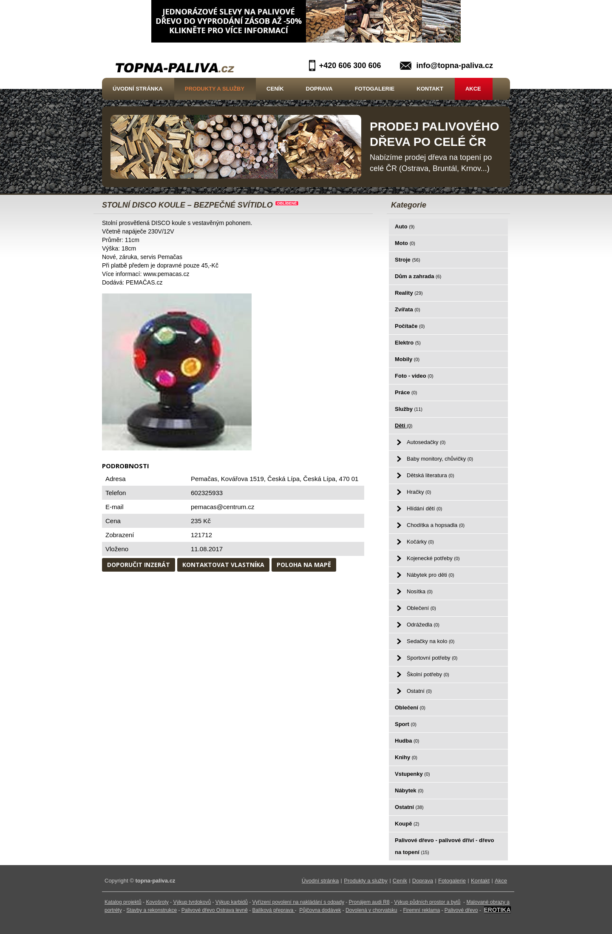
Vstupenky (412, 774)
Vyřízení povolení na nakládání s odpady (298, 902)
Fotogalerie (375, 88)
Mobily (407, 359)
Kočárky (420, 541)
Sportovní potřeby (432, 658)
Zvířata (407, 309)
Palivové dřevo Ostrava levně (214, 910)
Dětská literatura (430, 475)
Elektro (408, 342)
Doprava (319, 88)
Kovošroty (157, 902)
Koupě (407, 823)
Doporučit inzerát (138, 565)
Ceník (274, 88)
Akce (473, 88)
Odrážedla (423, 624)
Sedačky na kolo (430, 641)
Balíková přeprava (273, 910)
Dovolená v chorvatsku (371, 910)
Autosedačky (426, 442)
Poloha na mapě (304, 565)
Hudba (407, 741)
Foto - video (414, 376)
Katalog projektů (123, 902)
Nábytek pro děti (430, 575)
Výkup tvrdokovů (192, 902)
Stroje (407, 259)
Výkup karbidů (231, 902)
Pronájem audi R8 (369, 902)
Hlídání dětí (424, 508)
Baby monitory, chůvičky (440, 459)
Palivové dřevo (461, 910)
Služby (408, 409)
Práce (406, 392)
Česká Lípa (319, 478)
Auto (404, 226)
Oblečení (421, 608)
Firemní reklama (421, 910)
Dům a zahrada (418, 276)
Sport (405, 724)
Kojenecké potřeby (433, 558)
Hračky (419, 492)
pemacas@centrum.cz (222, 506)
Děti (403, 425)
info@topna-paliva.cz (454, 65)
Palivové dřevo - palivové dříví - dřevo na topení (444, 846)
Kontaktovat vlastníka (223, 565)
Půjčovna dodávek (320, 910)
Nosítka (420, 591)
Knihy (406, 757)
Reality (409, 293)
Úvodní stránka (138, 88)
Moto (405, 243)
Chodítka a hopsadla (436, 525)
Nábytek (409, 790)
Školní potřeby (428, 674)
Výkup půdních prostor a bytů (427, 902)
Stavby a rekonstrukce (151, 910)
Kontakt (429, 88)
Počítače (410, 326)
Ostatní (419, 691)
